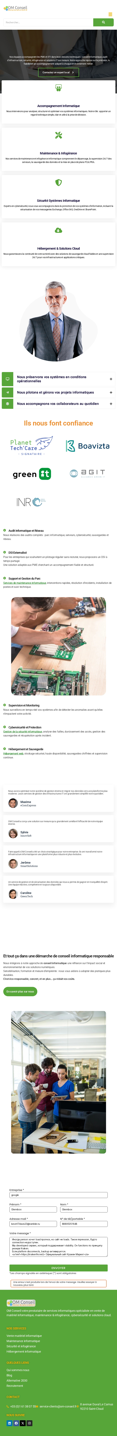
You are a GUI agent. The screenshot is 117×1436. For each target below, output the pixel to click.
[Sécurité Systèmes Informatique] (58, 183)
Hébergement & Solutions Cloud (58, 248)
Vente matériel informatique (24, 1335)
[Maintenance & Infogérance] (58, 136)
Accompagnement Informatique (58, 106)
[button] (110, 14)
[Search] (48, 22)
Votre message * (58, 1244)
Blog (9, 1375)
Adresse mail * (33, 1222)
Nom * (84, 1207)
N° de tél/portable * (84, 1222)
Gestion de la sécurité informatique (22, 731)
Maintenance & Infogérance (58, 153)
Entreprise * (58, 1193)
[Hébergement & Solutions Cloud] (58, 231)
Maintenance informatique (23, 1341)
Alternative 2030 (17, 1380)
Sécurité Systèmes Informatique (58, 201)
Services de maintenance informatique (24, 582)
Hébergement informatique (24, 1351)
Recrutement (15, 1385)
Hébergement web (13, 753)
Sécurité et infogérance (21, 1346)
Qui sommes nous (18, 1370)
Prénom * (33, 1207)
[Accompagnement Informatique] (58, 88)
